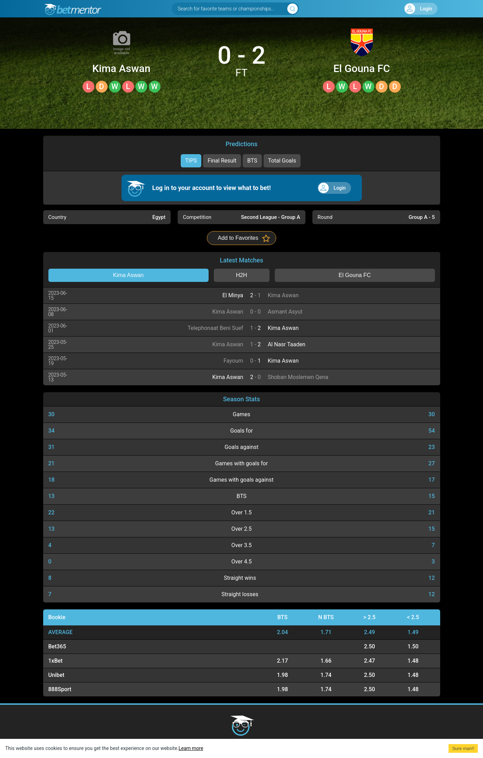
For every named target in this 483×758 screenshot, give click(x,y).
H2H (241, 275)
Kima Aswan (121, 68)
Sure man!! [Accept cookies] (463, 748)
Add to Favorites (238, 238)
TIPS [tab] (191, 160)
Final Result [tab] (222, 160)
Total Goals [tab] (282, 160)
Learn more (191, 748)
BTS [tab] (252, 160)
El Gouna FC (361, 68)
